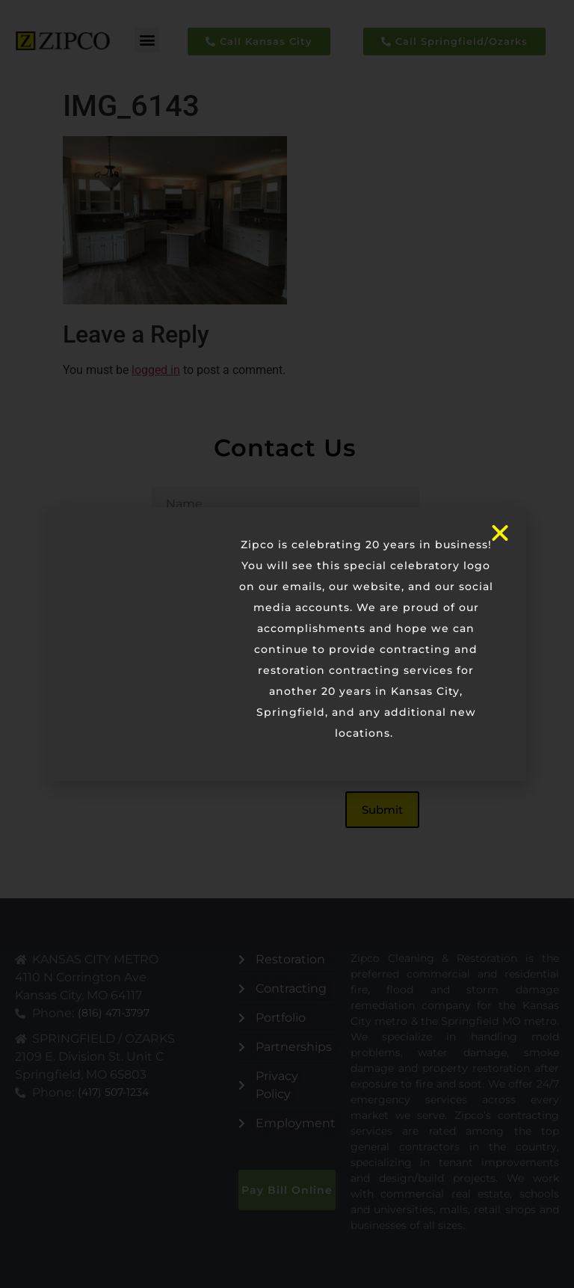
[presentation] (264, 740)
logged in (156, 370)
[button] (147, 40)
